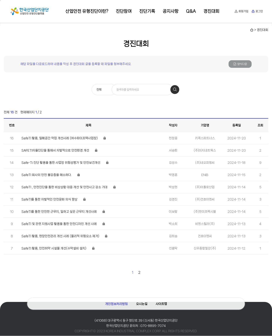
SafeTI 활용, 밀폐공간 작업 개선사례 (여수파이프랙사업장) (60, 138)
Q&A (191, 11)
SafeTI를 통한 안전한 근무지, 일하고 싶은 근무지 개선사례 (59, 211)
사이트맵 (162, 302)
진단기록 (147, 11)
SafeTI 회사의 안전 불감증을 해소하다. (47, 175)
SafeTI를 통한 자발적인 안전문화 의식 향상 (49, 199)
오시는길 (141, 302)
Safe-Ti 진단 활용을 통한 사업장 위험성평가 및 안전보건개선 (61, 162)
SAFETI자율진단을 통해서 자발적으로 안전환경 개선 (55, 150)
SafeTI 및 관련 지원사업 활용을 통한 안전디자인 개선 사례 (59, 224)
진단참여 (124, 11)
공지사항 (170, 11)
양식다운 (240, 64)
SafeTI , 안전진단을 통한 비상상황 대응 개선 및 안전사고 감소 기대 (64, 187)
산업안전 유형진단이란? (86, 11)
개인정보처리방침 (115, 302)
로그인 (257, 11)
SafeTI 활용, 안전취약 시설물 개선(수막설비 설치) (54, 248)
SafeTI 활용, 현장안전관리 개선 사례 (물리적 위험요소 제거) (60, 236)
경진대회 (211, 11)
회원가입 (241, 11)
